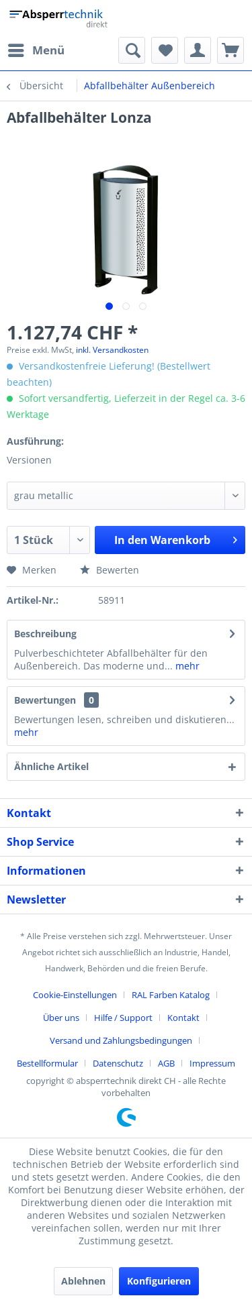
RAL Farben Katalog (171, 995)
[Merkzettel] (164, 50)
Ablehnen (83, 1280)
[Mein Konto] (197, 50)
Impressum (212, 1063)
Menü (36, 49)
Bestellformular (47, 1063)
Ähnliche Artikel (51, 766)
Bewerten (109, 569)
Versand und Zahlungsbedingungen (121, 1040)
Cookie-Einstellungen (75, 995)
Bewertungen (45, 700)
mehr (186, 665)
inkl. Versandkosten (112, 350)
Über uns (61, 1018)
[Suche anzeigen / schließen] (131, 50)
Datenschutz (118, 1063)
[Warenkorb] (230, 50)
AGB (166, 1063)
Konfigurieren (159, 1280)
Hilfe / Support (123, 1018)
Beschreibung (45, 633)
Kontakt (183, 1018)
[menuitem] (35, 50)
